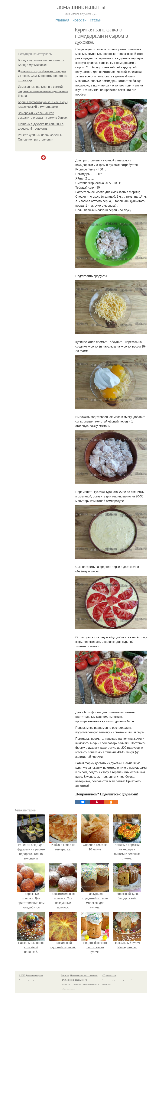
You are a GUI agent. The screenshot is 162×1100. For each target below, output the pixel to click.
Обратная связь (109, 975)
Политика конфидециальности (74, 980)
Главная (62, 20)
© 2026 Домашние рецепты (31, 975)
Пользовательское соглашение (84, 975)
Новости (79, 20)
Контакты (65, 975)
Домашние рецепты (81, 7)
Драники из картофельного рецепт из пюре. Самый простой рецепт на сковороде (42, 76)
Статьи (95, 20)
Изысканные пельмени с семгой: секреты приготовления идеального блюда (43, 91)
